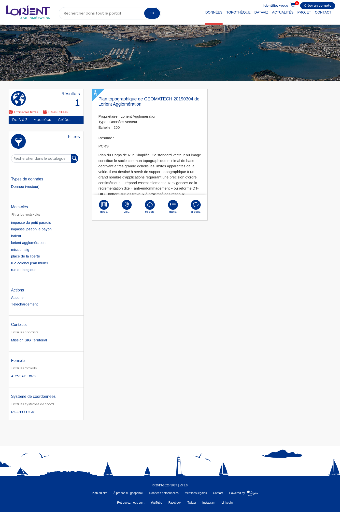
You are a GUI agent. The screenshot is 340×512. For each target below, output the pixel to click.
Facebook (174, 502)
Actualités (283, 12)
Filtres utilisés (55, 112)
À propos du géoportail (128, 493)
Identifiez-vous (275, 5)
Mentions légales (196, 493)
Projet (304, 12)
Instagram (208, 502)
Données (214, 12)
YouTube (156, 502)
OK (152, 13)
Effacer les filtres (23, 112)
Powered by (243, 493)
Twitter (191, 502)
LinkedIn (227, 502)
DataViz (262, 12)
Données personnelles (163, 493)
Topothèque (238, 12)
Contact (323, 12)
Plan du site (99, 493)
